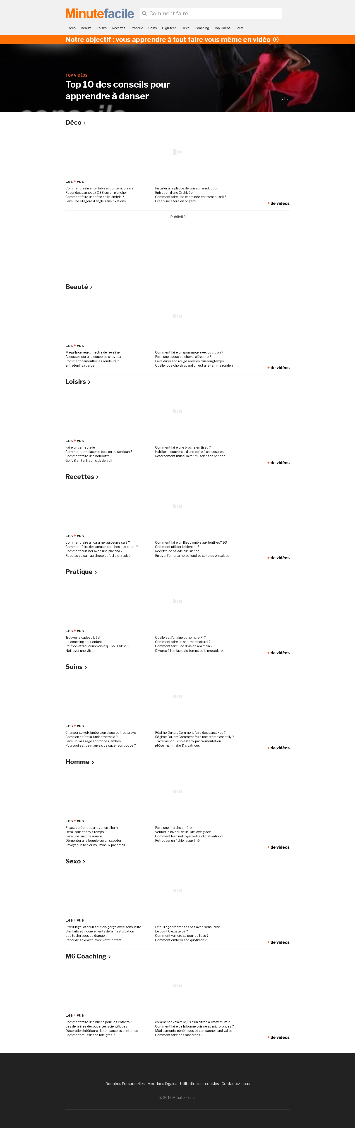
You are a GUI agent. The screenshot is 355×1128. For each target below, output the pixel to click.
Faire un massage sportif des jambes (93, 741)
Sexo (185, 28)
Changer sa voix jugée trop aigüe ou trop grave (100, 732)
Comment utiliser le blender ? (177, 547)
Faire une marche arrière (173, 827)
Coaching (202, 28)
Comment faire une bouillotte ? (88, 456)
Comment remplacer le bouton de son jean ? (98, 452)
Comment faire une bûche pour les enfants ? (98, 1022)
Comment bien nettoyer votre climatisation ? (189, 836)
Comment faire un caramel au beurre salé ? (97, 542)
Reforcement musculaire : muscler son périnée (190, 456)
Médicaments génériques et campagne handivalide (193, 1030)
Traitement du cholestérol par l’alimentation (188, 741)
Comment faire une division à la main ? (183, 646)
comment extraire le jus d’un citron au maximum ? (192, 1022)
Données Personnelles (125, 1084)
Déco (72, 28)
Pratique (136, 28)
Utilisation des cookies (199, 1084)
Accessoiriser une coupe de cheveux (93, 356)
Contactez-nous (236, 1084)
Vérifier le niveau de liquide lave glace (183, 832)
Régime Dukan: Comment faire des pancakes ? (190, 732)
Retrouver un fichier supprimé (177, 840)
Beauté (86, 28)
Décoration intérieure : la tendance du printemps (101, 1030)
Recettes (118, 28)
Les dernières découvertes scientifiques (96, 1026)
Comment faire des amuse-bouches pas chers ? (101, 547)
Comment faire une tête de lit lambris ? (94, 197)
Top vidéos (222, 28)
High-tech (169, 28)
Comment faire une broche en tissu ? (183, 447)
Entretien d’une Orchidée (174, 192)
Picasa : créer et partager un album (91, 827)
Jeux (239, 28)
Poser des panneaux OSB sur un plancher (96, 192)
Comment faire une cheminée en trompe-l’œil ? (190, 197)
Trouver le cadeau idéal (82, 637)
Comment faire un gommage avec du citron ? (189, 352)
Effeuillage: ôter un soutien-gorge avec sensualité (103, 927)
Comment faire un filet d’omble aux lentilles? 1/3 (191, 542)
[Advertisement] (177, 251)
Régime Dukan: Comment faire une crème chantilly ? (194, 737)
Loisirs (102, 28)
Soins (152, 28)
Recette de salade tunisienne (177, 551)
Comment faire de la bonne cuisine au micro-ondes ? (194, 1026)
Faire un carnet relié (80, 447)
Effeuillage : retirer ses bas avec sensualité (187, 927)
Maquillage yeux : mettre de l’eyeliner (93, 352)
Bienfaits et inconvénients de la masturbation (99, 931)
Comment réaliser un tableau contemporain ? (99, 188)
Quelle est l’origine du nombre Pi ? (180, 637)
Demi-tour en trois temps (84, 832)
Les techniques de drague (85, 935)
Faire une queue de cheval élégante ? (183, 356)
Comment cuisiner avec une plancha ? (93, 551)
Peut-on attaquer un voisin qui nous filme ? (97, 646)
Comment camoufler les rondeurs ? (92, 361)
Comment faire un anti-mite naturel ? (183, 642)
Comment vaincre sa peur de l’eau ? (182, 935)
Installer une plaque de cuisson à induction (186, 188)
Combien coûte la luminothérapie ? (91, 737)
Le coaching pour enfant (83, 642)
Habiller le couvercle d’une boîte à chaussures (189, 452)
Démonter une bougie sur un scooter (93, 840)
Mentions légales (162, 1084)
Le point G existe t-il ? (171, 931)
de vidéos (278, 203)
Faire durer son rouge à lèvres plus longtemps (189, 361)
